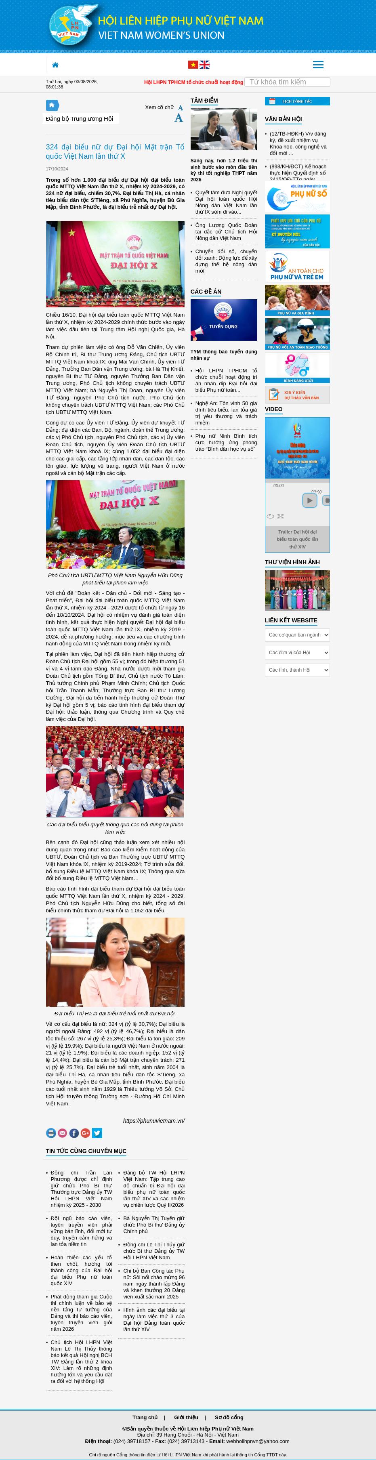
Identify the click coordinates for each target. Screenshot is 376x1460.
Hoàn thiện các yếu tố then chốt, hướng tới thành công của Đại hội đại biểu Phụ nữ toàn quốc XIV (81, 1270)
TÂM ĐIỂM (204, 100)
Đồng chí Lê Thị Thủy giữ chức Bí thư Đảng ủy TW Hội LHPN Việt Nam (154, 1251)
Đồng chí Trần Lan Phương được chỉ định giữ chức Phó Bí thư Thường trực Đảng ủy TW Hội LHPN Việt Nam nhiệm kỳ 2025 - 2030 (81, 1189)
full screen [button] (280, 516)
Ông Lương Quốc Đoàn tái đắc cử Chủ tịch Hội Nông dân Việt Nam (226, 231)
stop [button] (327, 500)
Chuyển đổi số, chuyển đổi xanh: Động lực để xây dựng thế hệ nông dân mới (226, 261)
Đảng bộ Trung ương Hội (79, 118)
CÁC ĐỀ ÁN (206, 291)
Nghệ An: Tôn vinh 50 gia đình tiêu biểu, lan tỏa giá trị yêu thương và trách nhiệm (226, 413)
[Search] (287, 82)
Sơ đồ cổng (229, 1417)
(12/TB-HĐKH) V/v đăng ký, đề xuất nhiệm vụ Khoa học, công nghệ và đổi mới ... (298, 147)
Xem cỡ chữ (159, 107)
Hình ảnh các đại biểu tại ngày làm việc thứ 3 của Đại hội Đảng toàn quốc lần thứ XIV (154, 1319)
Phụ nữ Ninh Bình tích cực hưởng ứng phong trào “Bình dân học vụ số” (226, 442)
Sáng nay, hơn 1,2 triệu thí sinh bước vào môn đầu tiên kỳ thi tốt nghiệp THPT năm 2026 (224, 170)
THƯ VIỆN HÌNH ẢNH (292, 562)
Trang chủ (145, 1417)
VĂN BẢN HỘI (283, 119)
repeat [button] (270, 516)
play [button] (310, 500)
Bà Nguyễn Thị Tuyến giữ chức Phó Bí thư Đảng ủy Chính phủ (154, 1224)
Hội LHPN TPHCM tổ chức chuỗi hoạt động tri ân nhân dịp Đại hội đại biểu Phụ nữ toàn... (226, 380)
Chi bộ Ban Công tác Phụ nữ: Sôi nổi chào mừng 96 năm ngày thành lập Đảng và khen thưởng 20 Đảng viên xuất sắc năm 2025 (154, 1284)
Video (274, 409)
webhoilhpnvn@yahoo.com (258, 1441)
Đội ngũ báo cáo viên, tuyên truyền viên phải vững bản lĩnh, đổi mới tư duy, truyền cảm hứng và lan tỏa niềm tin (81, 1231)
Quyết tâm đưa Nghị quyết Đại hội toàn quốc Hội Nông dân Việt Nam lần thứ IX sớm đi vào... (226, 202)
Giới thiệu (186, 1417)
